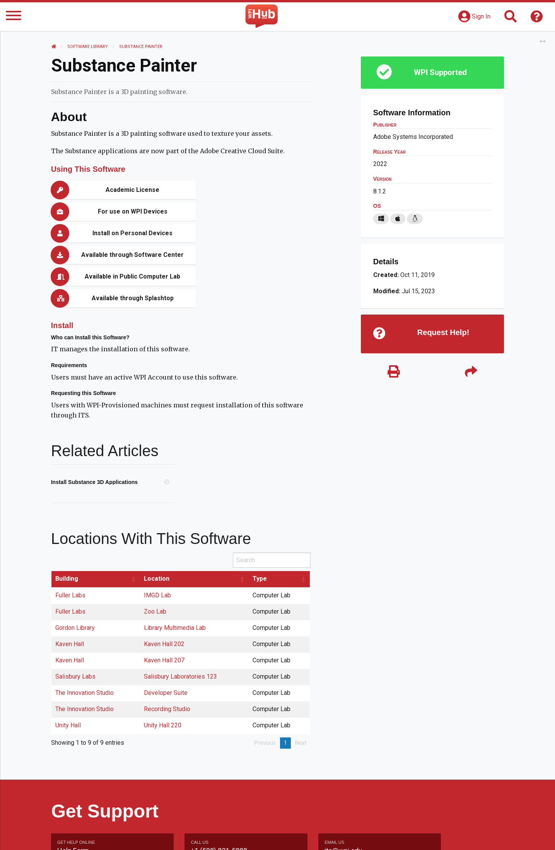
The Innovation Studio (85, 627)
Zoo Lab (155, 546)
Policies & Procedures (459, 836)
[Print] (394, 372)
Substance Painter (141, 46)
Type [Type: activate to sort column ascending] (260, 513)
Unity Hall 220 (163, 660)
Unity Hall (68, 660)
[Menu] (13, 17)
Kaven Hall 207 (164, 595)
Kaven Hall (70, 579)
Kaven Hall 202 (164, 579)
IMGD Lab (157, 530)
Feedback (310, 836)
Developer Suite (166, 627)
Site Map (348, 836)
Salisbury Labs (76, 611)
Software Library (88, 46)
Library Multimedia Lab (175, 562)
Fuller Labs (71, 530)
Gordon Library (75, 562)
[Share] (471, 372)
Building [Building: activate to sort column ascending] (67, 513)
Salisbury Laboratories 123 (180, 611)
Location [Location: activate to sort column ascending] (157, 513)
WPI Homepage (394, 836)
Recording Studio (167, 644)
